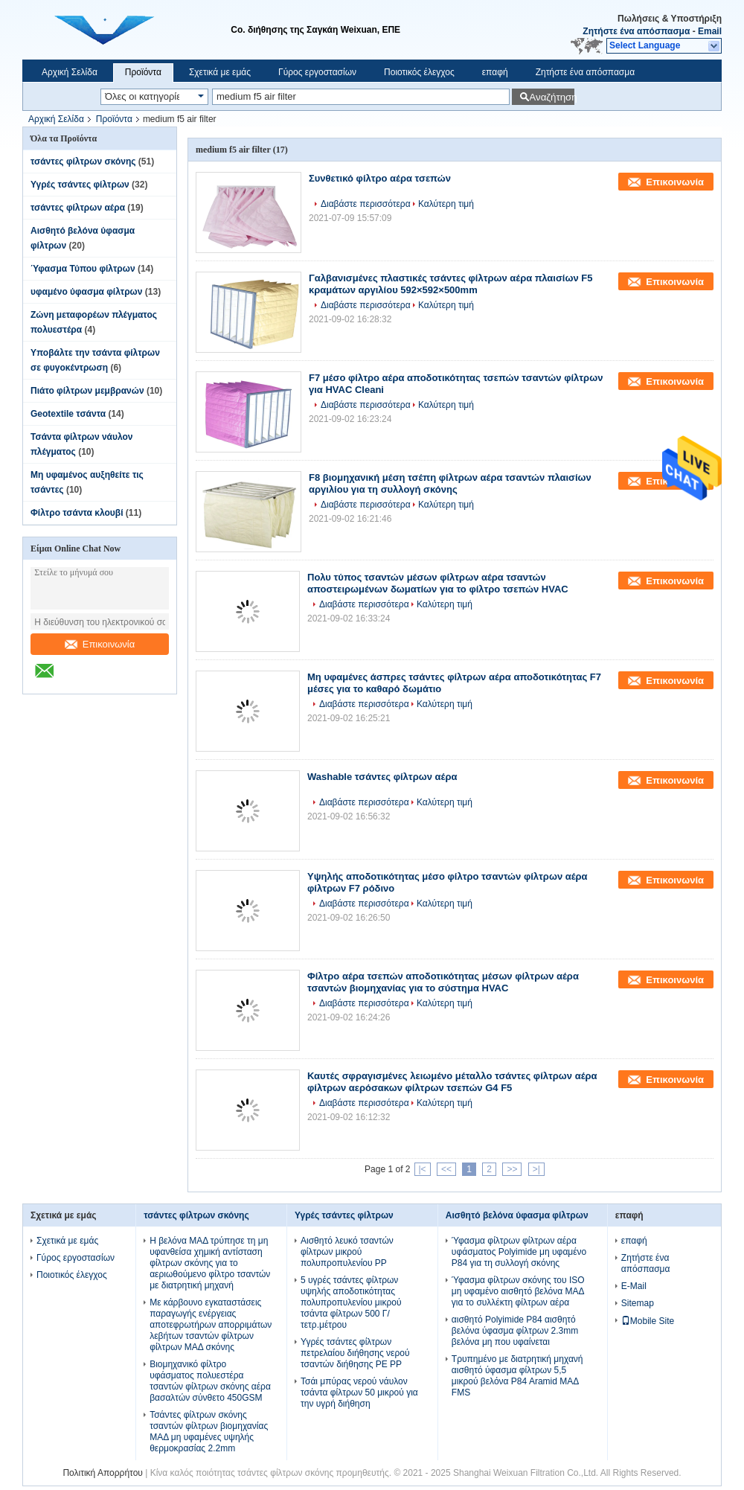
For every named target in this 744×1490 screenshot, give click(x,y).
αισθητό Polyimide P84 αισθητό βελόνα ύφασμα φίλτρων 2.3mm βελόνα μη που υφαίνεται (515, 1330)
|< (422, 1169)
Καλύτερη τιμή (446, 204)
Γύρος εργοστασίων (317, 72)
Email (710, 31)
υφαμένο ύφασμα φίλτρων (86, 292)
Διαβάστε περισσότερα (366, 204)
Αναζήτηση (551, 97)
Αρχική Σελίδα (69, 72)
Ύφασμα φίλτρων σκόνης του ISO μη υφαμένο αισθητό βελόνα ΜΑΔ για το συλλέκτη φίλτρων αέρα (518, 1291)
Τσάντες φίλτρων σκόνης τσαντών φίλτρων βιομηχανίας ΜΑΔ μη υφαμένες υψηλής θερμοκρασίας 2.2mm (209, 1432)
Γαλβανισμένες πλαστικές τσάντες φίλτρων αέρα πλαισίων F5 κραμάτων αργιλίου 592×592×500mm (450, 283)
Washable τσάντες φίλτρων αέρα (382, 776)
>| (536, 1169)
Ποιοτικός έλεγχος (419, 72)
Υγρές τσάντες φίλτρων (80, 184)
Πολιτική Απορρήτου (102, 1473)
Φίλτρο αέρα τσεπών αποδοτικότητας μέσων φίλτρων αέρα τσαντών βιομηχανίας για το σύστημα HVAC (443, 982)
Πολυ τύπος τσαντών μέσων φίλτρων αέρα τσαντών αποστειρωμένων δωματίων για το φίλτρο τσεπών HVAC (437, 583)
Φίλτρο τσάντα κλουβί (77, 513)
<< (446, 1169)
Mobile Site (647, 1321)
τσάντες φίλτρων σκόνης (83, 161)
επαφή (495, 72)
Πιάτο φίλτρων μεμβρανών (87, 391)
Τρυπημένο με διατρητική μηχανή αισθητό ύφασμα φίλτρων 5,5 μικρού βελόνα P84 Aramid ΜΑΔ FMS (517, 1376)
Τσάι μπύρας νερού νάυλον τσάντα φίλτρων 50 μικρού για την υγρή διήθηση (359, 1392)
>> (512, 1169)
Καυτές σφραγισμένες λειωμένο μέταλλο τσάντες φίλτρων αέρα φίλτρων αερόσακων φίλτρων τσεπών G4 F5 (452, 1081)
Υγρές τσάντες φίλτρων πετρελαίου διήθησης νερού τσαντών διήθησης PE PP (355, 1353)
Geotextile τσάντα (68, 414)
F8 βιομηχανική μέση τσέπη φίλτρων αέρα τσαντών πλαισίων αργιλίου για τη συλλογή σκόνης (450, 483)
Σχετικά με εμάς (220, 72)
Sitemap (637, 1303)
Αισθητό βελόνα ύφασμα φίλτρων (517, 1215)
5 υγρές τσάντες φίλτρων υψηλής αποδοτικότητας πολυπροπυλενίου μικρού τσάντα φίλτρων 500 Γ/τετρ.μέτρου (351, 1302)
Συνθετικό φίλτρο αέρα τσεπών (380, 178)
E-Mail (634, 1286)
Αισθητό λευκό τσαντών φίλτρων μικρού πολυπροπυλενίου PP (347, 1251)
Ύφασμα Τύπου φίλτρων (83, 268)
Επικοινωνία (100, 644)
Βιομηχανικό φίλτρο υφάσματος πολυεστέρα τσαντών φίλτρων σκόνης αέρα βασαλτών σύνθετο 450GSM (210, 1381)
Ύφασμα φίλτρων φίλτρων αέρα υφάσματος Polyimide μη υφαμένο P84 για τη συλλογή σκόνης (519, 1251)
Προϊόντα (143, 72)
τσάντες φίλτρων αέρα (78, 207)
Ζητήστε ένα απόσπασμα (636, 31)
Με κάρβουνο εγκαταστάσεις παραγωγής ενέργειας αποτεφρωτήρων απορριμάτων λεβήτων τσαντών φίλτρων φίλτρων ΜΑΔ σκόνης (211, 1324)
